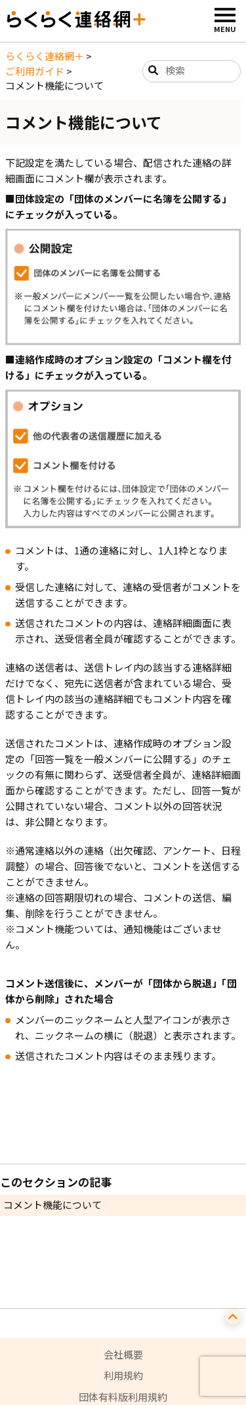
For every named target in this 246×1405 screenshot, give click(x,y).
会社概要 (123, 1354)
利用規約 (123, 1375)
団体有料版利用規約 (123, 1397)
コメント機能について (52, 1204)
